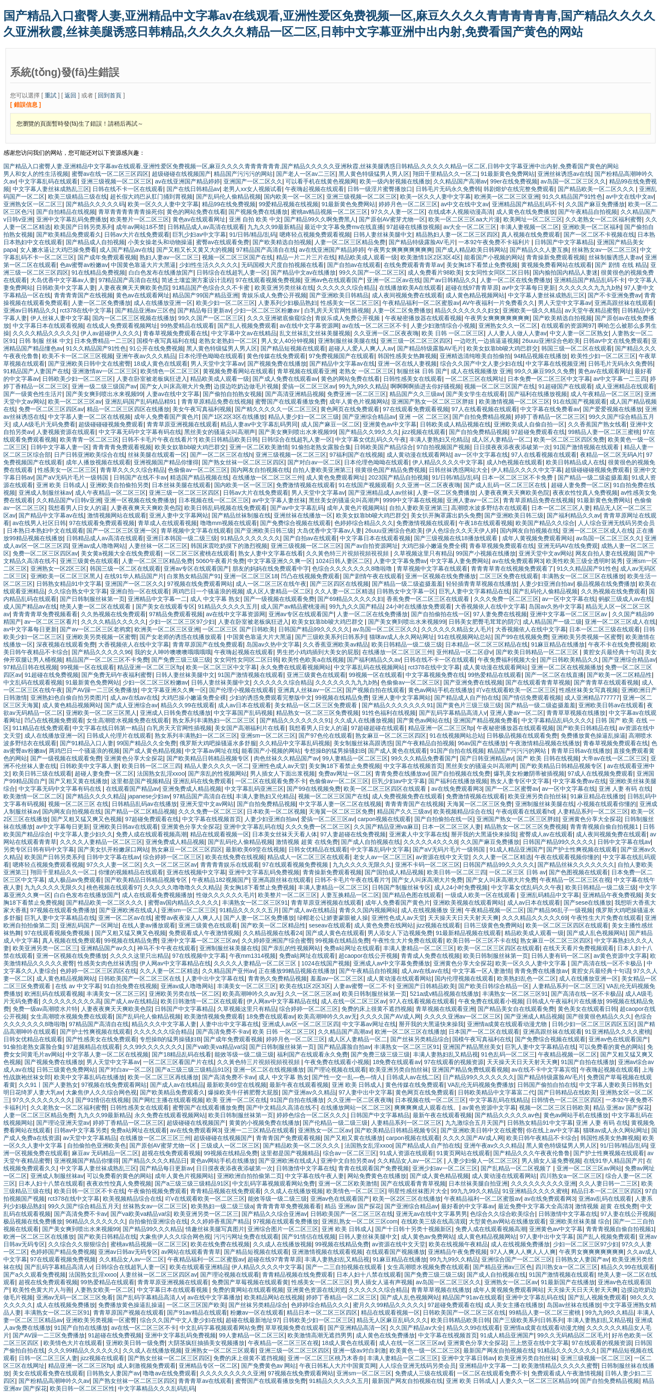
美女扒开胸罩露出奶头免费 (446, 515)
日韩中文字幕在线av (624, 841)
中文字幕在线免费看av (550, 409)
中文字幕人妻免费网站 (459, 561)
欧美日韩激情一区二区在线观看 (202, 1001)
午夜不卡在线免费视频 (617, 644)
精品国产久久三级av (416, 394)
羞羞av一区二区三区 (337, 978)
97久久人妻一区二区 (398, 211)
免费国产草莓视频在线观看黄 (250, 1282)
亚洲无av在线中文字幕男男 (431, 1213)
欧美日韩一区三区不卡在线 (481, 940)
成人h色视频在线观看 (514, 462)
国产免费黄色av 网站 (268, 1365)
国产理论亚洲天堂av (63, 1122)
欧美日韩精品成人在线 (575, 462)
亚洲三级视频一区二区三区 (116, 181)
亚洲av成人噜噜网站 (98, 545)
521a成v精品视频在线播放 (444, 993)
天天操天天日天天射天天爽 (463, 917)
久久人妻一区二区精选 (343, 591)
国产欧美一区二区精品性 (619, 674)
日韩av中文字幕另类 (80, 1130)
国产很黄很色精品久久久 (598, 1016)
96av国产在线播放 (482, 743)
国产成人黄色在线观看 (397, 750)
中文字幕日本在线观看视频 (48, 325)
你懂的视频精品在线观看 (130, 872)
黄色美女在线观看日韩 (587, 1008)
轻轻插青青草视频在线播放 (481, 583)
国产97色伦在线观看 (325, 735)
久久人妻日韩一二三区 (608, 1183)
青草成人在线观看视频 (167, 523)
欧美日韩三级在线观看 (42, 773)
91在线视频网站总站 (465, 636)
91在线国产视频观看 (580, 401)
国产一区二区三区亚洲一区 (121, 530)
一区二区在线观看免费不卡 (270, 781)
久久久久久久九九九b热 (590, 287)
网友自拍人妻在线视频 (604, 553)
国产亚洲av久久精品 (309, 1092)
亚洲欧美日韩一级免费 (135, 1342)
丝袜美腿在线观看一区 (157, 454)
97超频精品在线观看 (93, 1046)
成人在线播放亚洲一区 (163, 302)
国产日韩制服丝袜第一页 (92, 599)
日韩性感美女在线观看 (412, 378)
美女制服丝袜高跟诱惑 (362, 743)
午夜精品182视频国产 (220, 879)
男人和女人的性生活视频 (35, 173)
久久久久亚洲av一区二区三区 (462, 1016)
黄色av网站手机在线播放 (440, 690)
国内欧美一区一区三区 (293, 196)
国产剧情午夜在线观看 (372, 576)
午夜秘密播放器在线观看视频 (423, 318)
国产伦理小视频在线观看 (241, 690)
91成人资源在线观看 (406, 1153)
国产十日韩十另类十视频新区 (413, 1229)
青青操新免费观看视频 (555, 257)
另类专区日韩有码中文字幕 (38, 849)
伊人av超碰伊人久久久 (110, 333)
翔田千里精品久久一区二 (445, 173)
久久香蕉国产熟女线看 (597, 424)
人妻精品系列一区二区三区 (592, 811)
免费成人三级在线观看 (424, 1373)
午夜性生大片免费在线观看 (606, 917)
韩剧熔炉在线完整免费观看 (519, 189)
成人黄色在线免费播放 (525, 211)
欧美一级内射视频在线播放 (395, 181)
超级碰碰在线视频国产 (181, 173)
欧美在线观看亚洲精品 (198, 1267)
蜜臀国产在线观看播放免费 (290, 401)
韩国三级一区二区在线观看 (576, 348)
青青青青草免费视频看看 (45, 614)
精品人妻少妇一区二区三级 (303, 416)
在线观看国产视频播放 (395, 1251)
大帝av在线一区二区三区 (614, 758)
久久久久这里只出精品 (139, 955)
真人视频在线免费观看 (530, 234)
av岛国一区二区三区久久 (573, 181)
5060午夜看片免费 (220, 561)
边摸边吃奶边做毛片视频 (246, 386)
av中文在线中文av (630, 196)
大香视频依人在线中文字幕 (490, 606)
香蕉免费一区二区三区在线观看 (429, 599)
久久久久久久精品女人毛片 (456, 629)
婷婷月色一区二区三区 (408, 204)
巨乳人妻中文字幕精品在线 (474, 591)
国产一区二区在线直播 (554, 674)
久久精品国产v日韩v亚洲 (68, 500)
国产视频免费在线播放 (258, 211)
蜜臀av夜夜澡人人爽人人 (187, 917)
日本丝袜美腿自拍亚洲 (478, 1183)
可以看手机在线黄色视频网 (320, 181)
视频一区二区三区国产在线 (237, 257)
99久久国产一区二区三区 (372, 272)
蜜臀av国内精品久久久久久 (183, 902)
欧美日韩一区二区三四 (151, 766)
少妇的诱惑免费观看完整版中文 (270, 697)
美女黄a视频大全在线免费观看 (121, 553)
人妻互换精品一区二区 (349, 895)
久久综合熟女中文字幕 (77, 591)
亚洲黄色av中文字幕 (389, 424)
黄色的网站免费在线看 (196, 211)
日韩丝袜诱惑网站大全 (458, 469)
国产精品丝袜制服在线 (241, 515)
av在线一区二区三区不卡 (375, 325)
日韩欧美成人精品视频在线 (455, 424)
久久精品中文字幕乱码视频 (294, 743)
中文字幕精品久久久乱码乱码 (156, 1388)
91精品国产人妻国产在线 (36, 371)
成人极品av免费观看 (75, 879)
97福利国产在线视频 (356, 454)
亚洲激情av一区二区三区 (104, 371)
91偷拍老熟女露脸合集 (321, 447)
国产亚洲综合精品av (369, 416)
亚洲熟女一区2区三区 (58, 568)
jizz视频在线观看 (424, 432)
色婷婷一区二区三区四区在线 (98, 970)
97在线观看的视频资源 (454, 1062)
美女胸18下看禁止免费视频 (482, 264)
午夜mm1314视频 (252, 955)
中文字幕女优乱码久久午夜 (370, 439)
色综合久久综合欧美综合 (502, 1213)
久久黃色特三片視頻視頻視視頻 (348, 553)
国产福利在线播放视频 (537, 394)
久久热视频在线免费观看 (613, 591)
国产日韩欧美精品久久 (569, 659)
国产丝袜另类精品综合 (419, 1039)
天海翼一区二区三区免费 (479, 803)
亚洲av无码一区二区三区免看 (74, 1297)
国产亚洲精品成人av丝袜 (381, 492)
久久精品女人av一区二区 (410, 1160)
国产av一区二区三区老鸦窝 (95, 629)
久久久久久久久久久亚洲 (543, 1183)
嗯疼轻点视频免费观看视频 (314, 234)
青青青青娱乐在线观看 (229, 864)
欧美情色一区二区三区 (169, 371)
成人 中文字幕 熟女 (215, 599)
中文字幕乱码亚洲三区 (254, 788)
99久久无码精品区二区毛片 (573, 1335)
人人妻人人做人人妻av (517, 333)
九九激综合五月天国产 (474, 1122)
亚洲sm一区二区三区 (268, 735)
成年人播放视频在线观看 (98, 462)
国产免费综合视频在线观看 (295, 523)
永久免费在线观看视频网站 (295, 667)
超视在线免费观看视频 (171, 1153)
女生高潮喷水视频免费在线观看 (127, 720)
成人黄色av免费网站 (427, 1236)
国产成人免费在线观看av (285, 378)
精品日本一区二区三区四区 (606, 1191)
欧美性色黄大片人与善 (42, 1289)
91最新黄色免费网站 (508, 173)
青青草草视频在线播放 (575, 712)
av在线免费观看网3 (517, 561)
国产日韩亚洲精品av (486, 758)
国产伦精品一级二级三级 (335, 1122)
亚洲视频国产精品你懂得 (166, 462)
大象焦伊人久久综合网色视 (101, 1092)
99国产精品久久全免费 (147, 743)
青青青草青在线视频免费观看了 (512, 568)
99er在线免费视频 (513, 181)
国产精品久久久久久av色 (507, 1115)
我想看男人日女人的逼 (77, 507)
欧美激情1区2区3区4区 (430, 257)
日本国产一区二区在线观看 (484, 1031)
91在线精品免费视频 (99, 272)
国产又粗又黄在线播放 (77, 781)
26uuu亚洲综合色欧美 (551, 340)
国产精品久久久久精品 (95, 796)
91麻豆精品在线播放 (558, 644)
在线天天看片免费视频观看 (578, 948)
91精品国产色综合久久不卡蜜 (211, 287)
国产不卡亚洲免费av (614, 295)
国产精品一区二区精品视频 (140, 811)
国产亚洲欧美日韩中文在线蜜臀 (89, 363)
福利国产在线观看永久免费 (312, 1054)
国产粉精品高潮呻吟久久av (54, 1380)
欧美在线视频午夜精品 (458, 1244)
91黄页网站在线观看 (463, 1153)
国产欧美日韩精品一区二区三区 (538, 652)
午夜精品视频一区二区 (494, 910)
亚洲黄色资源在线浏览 (316, 1289)
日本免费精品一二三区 (103, 340)
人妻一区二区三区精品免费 (349, 242)
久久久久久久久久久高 (71, 1001)
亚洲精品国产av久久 (107, 948)
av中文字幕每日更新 (529, 287)
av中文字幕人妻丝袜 (279, 500)
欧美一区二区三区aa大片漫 (464, 219)
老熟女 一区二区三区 (366, 371)
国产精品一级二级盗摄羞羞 (593, 477)
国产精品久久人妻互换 (539, 249)
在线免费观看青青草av (413, 264)
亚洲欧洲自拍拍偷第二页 (249, 1175)
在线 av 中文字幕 (77, 986)
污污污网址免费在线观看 (246, 1236)
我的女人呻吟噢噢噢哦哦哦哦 (172, 652)
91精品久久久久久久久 (250, 538)
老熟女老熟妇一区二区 (228, 340)
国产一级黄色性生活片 (32, 394)
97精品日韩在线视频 (30, 667)
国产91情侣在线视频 (102, 1100)
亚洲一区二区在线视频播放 (566, 667)
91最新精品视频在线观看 (469, 933)
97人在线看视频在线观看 (484, 409)
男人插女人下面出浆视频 (282, 773)
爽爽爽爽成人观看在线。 (426, 1107)
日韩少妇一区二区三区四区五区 (593, 1024)
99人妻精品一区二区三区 (355, 758)
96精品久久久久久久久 (96, 1221)
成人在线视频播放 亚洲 (481, 371)
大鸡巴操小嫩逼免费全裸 (433, 545)
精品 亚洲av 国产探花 (621, 1107)
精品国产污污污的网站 (243, 173)
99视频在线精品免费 (342, 697)
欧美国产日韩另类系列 (83, 227)
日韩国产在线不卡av (140, 477)
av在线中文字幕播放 (214, 1297)
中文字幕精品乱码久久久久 (556, 720)
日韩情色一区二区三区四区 (566, 1100)
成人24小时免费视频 (461, 887)
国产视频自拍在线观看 (375, 690)
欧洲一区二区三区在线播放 (410, 1031)
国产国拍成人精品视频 (394, 872)
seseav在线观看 (330, 925)
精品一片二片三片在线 (305, 257)
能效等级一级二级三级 (244, 1054)
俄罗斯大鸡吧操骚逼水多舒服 (218, 743)
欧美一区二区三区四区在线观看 (386, 788)
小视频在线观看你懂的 (606, 803)
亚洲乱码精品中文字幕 (549, 895)
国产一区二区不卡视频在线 (599, 234)
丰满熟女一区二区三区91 (255, 902)
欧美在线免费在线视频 (234, 857)
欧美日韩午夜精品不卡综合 (541, 1138)
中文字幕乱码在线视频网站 (369, 667)
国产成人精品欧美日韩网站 (470, 249)
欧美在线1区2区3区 (304, 986)
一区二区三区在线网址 (474, 378)
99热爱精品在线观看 (188, 325)
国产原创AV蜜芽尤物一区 (392, 219)
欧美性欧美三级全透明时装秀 (584, 561)
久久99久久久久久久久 (153, 1046)
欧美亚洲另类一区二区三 (45, 948)
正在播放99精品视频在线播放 (297, 970)
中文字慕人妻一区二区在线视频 (89, 416)
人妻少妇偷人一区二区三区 (482, 1160)
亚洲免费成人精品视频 (191, 788)
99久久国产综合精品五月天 (84, 1206)
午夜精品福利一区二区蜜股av (420, 302)
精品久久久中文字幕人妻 (164, 1024)
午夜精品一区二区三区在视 (575, 879)
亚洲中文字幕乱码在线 (252, 826)
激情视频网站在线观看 (116, 515)
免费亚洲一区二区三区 (356, 394)
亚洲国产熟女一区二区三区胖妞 (433, 401)
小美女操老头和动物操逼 (160, 242)
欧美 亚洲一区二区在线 (236, 1100)
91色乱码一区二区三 (508, 1054)
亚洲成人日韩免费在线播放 (175, 712)
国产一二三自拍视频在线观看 (345, 1267)
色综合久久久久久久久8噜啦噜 (353, 568)
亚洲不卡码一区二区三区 (427, 864)
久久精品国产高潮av (460, 181)
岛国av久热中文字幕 (555, 606)
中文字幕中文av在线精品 (244, 333)
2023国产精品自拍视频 (398, 477)
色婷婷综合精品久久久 (363, 523)
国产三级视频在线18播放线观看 (456, 538)
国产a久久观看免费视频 (34, 1274)
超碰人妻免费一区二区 (580, 485)
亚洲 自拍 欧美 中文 (255, 219)
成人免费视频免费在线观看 (407, 796)
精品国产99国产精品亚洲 (205, 295)
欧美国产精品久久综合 (545, 523)
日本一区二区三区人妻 (560, 507)
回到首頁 (109, 95)
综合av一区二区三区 (349, 1153)
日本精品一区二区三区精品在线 (486, 644)
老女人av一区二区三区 (383, 857)
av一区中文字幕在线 (481, 454)
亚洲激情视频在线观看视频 (327, 1251)
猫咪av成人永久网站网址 (402, 636)
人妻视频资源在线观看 (65, 432)
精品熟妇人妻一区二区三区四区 (457, 234)
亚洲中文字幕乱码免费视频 (263, 872)
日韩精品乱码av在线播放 (144, 803)
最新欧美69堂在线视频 (255, 849)
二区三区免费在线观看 (508, 576)
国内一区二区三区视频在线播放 (133, 318)
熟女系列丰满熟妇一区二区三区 (214, 720)
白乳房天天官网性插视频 (336, 310)
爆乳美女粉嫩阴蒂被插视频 (529, 773)
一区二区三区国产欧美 (196, 1305)
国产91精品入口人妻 (87, 743)
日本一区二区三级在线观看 (604, 629)
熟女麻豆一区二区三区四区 (390, 735)
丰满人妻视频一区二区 (529, 227)
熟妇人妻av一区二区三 (169, 257)
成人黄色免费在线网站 (383, 925)
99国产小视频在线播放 (486, 553)
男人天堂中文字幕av (564, 302)
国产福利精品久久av (573, 515)
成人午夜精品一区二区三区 (605, 394)
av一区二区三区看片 (51, 621)
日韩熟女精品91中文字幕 (69, 583)
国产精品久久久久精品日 (154, 1160)
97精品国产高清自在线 (266, 249)
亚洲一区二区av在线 (393, 280)
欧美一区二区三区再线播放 (163, 1077)
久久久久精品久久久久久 (45, 333)
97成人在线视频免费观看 (600, 773)
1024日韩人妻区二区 (343, 561)
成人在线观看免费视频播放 (157, 895)
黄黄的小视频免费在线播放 (264, 1122)
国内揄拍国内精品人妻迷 (565, 272)
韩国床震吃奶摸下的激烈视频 (229, 545)
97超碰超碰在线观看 (378, 728)
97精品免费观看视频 (176, 614)
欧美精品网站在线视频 (273, 1297)
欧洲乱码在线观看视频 (53, 993)
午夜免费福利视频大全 (507, 659)
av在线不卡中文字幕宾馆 (544, 1069)
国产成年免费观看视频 (107, 257)
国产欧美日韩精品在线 (585, 728)
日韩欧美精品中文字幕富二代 (496, 1092)
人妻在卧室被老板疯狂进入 (151, 378)
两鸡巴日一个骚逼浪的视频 (207, 591)
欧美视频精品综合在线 (462, 811)
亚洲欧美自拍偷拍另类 (119, 485)
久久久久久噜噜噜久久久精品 (181, 887)
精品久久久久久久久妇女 (467, 310)
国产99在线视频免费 (521, 636)
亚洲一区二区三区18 (251, 576)
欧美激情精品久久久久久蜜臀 (559, 1365)
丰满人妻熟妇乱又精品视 (445, 1054)
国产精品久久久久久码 (95, 204)
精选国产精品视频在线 (199, 477)
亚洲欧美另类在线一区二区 (184, 993)
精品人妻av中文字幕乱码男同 (259, 424)
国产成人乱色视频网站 (596, 933)
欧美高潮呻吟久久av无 (252, 993)
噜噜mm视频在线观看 (228, 523)
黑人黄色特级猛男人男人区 (374, 173)
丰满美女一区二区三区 (246, 986)
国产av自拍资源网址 (371, 545)
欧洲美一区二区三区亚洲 (506, 196)
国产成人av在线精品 (309, 910)
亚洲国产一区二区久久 (252, 181)
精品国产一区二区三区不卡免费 (107, 659)
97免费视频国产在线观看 (341, 356)
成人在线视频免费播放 (520, 1244)
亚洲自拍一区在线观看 (139, 591)
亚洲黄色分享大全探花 (133, 758)
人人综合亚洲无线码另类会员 (616, 523)
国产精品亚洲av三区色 (145, 310)
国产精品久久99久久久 (369, 432)
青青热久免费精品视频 (277, 978)
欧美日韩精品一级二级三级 (406, 644)
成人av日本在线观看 (244, 705)
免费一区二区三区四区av (51, 409)
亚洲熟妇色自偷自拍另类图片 (68, 697)
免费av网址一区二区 (345, 773)
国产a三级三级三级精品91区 (192, 1069)
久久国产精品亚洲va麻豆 (386, 826)
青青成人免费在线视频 (430, 955)
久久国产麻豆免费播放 (595, 204)
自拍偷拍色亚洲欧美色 (96, 1145)
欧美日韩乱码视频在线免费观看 (225, 507)
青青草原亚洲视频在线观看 (182, 424)
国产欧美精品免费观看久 (68, 234)
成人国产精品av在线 (126, 249)
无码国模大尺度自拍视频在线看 (282, 264)
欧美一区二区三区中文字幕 (221, 667)
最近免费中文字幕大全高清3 (535, 1206)
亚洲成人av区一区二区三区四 (300, 1024)
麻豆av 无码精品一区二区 (105, 1153)
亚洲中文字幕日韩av (468, 1358)
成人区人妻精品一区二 (501, 439)
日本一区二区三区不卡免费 (518, 477)
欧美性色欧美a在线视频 (313, 659)
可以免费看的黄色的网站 (611, 1046)
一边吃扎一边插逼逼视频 (486, 340)
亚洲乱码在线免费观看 (202, 781)
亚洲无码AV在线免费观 (567, 545)
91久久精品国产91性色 (572, 196)
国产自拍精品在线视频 (65, 211)
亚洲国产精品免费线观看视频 (470, 1069)
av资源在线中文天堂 (442, 857)
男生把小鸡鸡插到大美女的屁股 (318, 652)
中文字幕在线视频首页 (413, 766)
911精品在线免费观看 (41, 728)
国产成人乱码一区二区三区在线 (506, 485)
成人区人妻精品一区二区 (278, 591)
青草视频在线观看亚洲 (306, 371)
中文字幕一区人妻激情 (481, 970)
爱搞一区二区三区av (309, 386)
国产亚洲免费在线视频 (472, 682)
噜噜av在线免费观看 (169, 1373)
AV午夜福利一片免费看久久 (498, 302)
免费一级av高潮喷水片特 (45, 1008)
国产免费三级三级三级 (180, 659)
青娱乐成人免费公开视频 (274, 295)
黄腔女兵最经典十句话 (612, 652)
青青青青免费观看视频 (121, 447)
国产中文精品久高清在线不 (281, 1107)
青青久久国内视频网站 (368, 910)
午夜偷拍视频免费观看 (157, 1191)
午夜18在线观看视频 (486, 523)
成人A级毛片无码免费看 (44, 424)
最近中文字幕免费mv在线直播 (343, 227)
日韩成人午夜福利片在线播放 (564, 1001)
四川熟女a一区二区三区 (571, 1175)
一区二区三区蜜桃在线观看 (199, 553)
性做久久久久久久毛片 (225, 895)
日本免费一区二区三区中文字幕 (549, 378)
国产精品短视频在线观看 (293, 348)
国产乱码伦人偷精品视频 (228, 196)
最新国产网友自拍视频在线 (498, 1350)
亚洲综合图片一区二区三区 (282, 1229)
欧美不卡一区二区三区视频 (77, 356)
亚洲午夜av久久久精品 (145, 356)
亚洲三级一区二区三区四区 (415, 340)
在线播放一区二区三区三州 (267, 477)
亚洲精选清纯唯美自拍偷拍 (475, 356)
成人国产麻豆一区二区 (330, 424)
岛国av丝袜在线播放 (573, 1305)
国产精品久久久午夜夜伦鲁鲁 (531, 1153)
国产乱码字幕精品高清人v (453, 712)
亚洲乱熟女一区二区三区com (360, 1221)
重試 (50, 95)
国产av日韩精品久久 (450, 280)
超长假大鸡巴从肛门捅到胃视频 (151, 196)
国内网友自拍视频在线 (260, 469)
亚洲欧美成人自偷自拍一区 (529, 424)
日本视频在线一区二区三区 (213, 500)
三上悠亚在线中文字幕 (539, 1342)
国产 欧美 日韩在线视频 (547, 758)
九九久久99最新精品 (274, 227)
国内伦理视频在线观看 (464, 978)
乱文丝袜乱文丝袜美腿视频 (314, 333)
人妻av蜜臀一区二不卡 (363, 986)
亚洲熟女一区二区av (325, 1130)
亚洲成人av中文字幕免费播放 (391, 963)
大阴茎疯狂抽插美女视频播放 (206, 1342)
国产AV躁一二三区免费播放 (102, 690)
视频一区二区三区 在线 (78, 803)
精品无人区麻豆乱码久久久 (392, 1320)
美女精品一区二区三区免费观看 (316, 705)
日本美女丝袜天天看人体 (284, 834)
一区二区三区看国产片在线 (178, 1062)
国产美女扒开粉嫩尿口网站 (113, 849)
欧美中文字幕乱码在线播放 (89, 1077)
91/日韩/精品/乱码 (252, 234)
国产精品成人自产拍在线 (466, 697)
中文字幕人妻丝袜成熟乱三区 (51, 189)
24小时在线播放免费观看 (419, 606)
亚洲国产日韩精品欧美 (425, 986)
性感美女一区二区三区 (349, 302)
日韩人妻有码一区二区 (560, 955)
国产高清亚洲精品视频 (294, 394)
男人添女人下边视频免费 (400, 933)
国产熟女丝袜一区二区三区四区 (243, 462)
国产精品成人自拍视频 (95, 242)
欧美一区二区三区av (75, 401)
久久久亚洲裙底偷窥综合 (279, 318)
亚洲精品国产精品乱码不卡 (527, 204)
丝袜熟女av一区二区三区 (604, 249)
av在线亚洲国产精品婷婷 (187, 181)
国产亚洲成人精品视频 (533, 1016)
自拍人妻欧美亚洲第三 (322, 469)
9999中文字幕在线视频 (413, 500)
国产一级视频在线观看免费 (279, 599)
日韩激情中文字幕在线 (305, 1168)
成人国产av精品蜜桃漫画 (293, 606)
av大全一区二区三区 (470, 227)
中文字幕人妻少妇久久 (83, 834)
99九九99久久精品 (363, 386)
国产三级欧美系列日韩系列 (330, 636)
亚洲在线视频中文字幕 (196, 872)
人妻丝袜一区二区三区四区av (158, 1274)
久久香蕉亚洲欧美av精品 (335, 644)
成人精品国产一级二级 (552, 621)
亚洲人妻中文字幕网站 (178, 515)
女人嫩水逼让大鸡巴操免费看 (58, 249)
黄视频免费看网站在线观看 (556, 264)
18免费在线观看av (270, 1016)
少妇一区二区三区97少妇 (182, 621)
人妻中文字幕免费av (400, 561)
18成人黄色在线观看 (161, 363)
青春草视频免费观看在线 (175, 333)
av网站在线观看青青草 (190, 1251)
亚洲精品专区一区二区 (208, 1365)
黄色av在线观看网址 (199, 219)
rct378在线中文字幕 (86, 310)
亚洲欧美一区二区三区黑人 (65, 576)
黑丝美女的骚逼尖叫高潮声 (219, 432)
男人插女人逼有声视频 (383, 1282)
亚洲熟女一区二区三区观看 (220, 1350)
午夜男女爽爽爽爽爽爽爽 (400, 249)
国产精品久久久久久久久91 (397, 705)
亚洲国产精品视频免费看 (485, 720)
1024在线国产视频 (325, 963)
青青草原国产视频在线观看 (128, 1312)
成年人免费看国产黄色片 (166, 416)
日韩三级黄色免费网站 (493, 925)
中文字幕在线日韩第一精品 (108, 728)
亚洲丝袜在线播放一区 (303, 515)
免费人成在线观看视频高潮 (151, 834)
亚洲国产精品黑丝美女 (472, 1046)
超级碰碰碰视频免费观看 (110, 424)
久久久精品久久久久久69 (535, 917)
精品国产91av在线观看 (472, 1297)
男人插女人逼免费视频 (550, 1160)
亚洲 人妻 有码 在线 (625, 788)
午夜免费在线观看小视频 (490, 1001)
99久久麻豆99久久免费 (544, 371)
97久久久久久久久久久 (43, 1100)
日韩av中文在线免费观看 (615, 340)
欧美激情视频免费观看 (213, 1016)
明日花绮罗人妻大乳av (33, 1092)
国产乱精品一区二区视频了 (517, 1168)
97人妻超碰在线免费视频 (353, 834)
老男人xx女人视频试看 (252, 189)
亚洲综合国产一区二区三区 (516, 1259)
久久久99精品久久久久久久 (84, 1350)
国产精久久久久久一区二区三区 (276, 409)
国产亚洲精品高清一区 (357, 1327)
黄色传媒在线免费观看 (276, 356)
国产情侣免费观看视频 (531, 697)
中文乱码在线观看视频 (32, 682)
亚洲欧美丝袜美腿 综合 (579, 1221)
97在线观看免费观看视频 (416, 409)
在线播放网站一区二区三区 (355, 1107)
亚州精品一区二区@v (464, 652)
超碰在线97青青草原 (472, 287)
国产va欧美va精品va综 (216, 1046)
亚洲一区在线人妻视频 (407, 363)
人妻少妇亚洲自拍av (546, 583)
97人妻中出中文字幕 (365, 1092)
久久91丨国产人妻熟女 (48, 1084)
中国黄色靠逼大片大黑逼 (143, 264)
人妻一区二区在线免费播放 (515, 280)
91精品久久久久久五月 (228, 606)
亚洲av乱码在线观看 (605, 1198)
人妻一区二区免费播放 (101, 302)
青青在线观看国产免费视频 (373, 1168)
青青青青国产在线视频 (83, 295)
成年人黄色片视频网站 (358, 401)
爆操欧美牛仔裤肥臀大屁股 (243, 1092)
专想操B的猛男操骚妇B (334, 750)
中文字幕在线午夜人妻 (314, 1175)
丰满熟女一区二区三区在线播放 (583, 576)
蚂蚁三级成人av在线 (625, 599)
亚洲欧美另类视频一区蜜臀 (101, 636)
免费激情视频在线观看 (305, 485)
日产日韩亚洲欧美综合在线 (89, 454)
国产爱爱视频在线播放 (612, 409)
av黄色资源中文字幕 (620, 955)
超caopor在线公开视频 (368, 955)
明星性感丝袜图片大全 (417, 1191)
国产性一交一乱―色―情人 (347, 1077)
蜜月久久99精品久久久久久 (389, 1305)
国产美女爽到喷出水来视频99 (104, 394)
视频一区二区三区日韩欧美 (554, 1107)
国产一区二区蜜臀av (512, 788)
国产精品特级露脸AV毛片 (422, 242)
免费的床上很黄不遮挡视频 (376, 1008)
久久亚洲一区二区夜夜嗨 (386, 333)
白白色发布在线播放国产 (161, 272)
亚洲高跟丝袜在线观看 (623, 302)
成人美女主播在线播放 (513, 1305)
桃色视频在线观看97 (113, 887)
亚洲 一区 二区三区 (424, 416)
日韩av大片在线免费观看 (136, 234)
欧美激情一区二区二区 (32, 796)
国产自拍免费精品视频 (481, 416)
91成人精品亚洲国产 (516, 849)
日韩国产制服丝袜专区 (401, 887)
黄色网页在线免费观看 (349, 409)
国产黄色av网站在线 (423, 720)
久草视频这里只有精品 (423, 553)
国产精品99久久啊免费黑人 (320, 219)
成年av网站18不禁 (140, 227)
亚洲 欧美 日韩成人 (61, 485)
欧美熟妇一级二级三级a (222, 1206)
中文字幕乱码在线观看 (48, 181)
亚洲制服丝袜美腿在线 (347, 340)
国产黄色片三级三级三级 (468, 705)
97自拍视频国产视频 (443, 447)
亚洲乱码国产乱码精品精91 (141, 401)
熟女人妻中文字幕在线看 (270, 553)
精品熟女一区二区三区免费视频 (317, 712)
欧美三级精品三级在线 (77, 196)
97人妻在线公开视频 (628, 1213)
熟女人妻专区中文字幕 (519, 781)
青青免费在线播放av (401, 773)
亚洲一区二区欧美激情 (258, 447)
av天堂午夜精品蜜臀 (591, 310)
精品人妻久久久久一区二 (216, 766)
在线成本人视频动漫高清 (460, 211)
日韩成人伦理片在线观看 (118, 735)
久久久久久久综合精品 (346, 287)
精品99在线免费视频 (229, 204)
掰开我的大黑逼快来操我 (483, 834)
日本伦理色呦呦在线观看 (210, 356)
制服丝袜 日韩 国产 (422, 371)
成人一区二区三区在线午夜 (271, 583)
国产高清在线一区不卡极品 (607, 963)
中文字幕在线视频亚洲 (555, 363)
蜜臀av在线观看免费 (223, 242)
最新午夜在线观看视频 (298, 1084)
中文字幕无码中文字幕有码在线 (140, 432)
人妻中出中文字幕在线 (215, 978)
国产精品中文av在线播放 (303, 272)
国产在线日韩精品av (193, 189)
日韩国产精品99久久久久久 (314, 629)
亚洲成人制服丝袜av (45, 492)
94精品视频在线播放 (541, 356)
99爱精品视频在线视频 (289, 204)
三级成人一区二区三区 (230, 1145)
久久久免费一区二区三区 (506, 599)
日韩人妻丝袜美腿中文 (382, 234)
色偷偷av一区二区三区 (197, 469)
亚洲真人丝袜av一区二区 (310, 690)
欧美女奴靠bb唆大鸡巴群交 (502, 348)
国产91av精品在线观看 (197, 1312)
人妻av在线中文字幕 (173, 394)
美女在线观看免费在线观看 (48, 1373)
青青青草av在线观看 (205, 1380)
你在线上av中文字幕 (553, 1130)
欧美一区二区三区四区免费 (569, 439)
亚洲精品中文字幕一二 (157, 599)
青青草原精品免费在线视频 (216, 401)
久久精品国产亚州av (228, 970)
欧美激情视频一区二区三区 (514, 401)
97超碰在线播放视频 (414, 227)
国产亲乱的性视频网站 (217, 773)
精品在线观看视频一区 (219, 834)
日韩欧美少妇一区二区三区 (77, 378)
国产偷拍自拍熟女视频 (232, 394)
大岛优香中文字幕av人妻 (63, 280)
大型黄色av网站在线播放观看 (507, 1221)
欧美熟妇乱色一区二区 (526, 978)
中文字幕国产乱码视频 (243, 712)
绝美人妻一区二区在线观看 (96, 606)
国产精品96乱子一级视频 (560, 910)
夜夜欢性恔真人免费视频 (585, 492)
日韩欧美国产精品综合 (383, 447)
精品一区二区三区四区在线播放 (128, 409)
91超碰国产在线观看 (565, 386)
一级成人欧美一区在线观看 (481, 895)
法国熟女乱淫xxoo (161, 773)
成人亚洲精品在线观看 (624, 386)
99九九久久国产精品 (356, 606)
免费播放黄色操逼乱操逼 (593, 735)
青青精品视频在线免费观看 (225, 1191)
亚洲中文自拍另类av (347, 1160)
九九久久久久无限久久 (362, 864)
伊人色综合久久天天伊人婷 (461, 530)
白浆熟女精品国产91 (194, 576)
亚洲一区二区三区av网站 (589, 1168)
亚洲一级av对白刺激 (359, 1350)
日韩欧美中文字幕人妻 (65, 287)
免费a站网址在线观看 (352, 948)
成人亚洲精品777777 (592, 697)
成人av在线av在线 (134, 697)
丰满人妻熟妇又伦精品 (438, 439)
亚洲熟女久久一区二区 (507, 325)
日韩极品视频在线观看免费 (521, 735)
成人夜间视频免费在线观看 (407, 295)
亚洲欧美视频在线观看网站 (468, 902)
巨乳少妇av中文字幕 (199, 234)
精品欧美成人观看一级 (367, 257)
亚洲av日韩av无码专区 (128, 1251)
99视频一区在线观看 (87, 667)
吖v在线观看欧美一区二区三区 (516, 690)
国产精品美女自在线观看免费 (516, 1008)
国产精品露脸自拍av (344, 1046)
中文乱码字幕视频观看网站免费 (273, 1183)
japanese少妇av (149, 796)
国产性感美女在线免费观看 (101, 1039)
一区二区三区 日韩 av (517, 872)
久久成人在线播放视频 (363, 720)
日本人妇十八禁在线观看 (51, 1183)
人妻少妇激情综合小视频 (443, 325)
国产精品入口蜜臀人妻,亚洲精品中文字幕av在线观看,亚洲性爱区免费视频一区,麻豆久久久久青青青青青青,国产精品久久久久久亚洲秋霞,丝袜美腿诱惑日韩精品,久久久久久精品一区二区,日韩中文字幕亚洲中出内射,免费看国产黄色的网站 (311, 166)
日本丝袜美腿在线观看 (181, 485)
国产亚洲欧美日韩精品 (338, 295)
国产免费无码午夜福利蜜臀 (116, 674)
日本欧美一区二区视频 (276, 811)
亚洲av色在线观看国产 (334, 280)
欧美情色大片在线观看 (72, 1342)
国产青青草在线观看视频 (606, 682)
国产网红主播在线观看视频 (167, 1100)
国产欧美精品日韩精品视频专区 (209, 758)
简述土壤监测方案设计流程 (196, 280)
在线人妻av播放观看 (148, 925)
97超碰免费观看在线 (538, 432)
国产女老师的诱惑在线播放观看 (182, 636)
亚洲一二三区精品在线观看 (259, 1130)
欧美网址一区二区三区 (532, 219)
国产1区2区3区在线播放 (233, 416)
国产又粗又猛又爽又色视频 (86, 819)
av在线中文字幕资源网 (309, 325)
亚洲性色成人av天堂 (279, 766)
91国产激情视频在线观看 (587, 447)
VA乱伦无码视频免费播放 (481, 1084)
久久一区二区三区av (170, 864)
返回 (70, 95)
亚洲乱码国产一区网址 (89, 925)
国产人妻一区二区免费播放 (258, 917)
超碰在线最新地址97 (252, 1320)
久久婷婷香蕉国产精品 (220, 1221)
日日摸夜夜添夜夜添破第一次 (511, 447)
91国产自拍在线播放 (588, 1062)
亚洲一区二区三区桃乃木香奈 (326, 1358)
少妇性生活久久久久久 (208, 264)
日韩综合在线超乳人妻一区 (231, 272)
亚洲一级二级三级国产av (104, 386)
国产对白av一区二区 (314, 462)
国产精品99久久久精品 (153, 1229)
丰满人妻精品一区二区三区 (333, 887)
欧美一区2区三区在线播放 (407, 1198)
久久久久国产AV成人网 (390, 1016)
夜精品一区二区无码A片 (611, 454)
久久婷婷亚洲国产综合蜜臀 (277, 940)
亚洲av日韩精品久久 (30, 310)
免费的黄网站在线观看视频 (247, 1289)
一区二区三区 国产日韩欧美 (238, 629)
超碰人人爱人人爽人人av (361, 348)
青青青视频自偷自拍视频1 (605, 826)
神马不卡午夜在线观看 (166, 948)
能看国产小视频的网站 (493, 257)
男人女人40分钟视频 (288, 340)
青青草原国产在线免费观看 (207, 644)
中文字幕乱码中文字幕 (379, 849)
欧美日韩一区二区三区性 (82, 1388)
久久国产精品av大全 (416, 1327)
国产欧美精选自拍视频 (282, 242)
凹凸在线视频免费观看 (310, 576)
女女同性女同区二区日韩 (497, 272)
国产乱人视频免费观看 (247, 325)
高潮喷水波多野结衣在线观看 (489, 507)
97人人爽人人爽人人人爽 (523, 1251)
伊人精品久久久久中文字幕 (447, 462)
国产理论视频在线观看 (336, 1069)
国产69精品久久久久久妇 (350, 599)
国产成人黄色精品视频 (152, 750)
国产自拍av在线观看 (354, 264)
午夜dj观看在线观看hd (525, 811)
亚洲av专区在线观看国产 (196, 568)
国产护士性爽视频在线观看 (581, 849)
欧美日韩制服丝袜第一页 (495, 955)
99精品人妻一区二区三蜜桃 (604, 432)
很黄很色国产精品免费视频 (390, 469)
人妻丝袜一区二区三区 (158, 545)
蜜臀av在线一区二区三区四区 (110, 173)
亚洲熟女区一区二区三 (32, 204)
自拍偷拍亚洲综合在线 (158, 1221)
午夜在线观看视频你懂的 (567, 857)
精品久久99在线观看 (188, 705)
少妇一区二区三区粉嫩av (267, 310)
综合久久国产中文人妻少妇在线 (481, 363)
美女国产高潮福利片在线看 (250, 728)
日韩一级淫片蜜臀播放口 (379, 189)
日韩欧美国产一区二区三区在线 (140, 978)
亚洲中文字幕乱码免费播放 (71, 219)
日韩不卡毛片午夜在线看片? (159, 439)
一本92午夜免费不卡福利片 (494, 242)
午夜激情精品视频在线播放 (544, 743)
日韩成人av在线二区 (413, 1077)
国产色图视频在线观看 (578, 872)
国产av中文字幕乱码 (297, 507)
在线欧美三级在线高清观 (433, 1221)
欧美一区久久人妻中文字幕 (435, 196)
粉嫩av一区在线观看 (257, 1312)
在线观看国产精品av (132, 788)
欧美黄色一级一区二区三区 (425, 1350)
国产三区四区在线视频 (339, 583)
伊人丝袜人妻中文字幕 (59, 318)
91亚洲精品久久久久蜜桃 (617, 1031)
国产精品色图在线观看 (411, 895)
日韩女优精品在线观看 (317, 849)
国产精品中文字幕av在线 (342, 363)
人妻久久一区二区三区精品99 (538, 1380)
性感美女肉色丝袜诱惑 (107, 963)
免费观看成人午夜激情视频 (204, 933)
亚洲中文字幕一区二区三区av (569, 614)
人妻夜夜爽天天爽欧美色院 (133, 287)
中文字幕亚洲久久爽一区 (279, 561)
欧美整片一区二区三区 (139, 219)
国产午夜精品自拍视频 (587, 211)
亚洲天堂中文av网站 (545, 553)
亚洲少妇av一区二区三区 (445, 1168)
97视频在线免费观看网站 (200, 583)
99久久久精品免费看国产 (424, 758)
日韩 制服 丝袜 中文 (45, 340)
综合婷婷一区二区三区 (172, 857)
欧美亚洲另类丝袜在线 (284, 287)
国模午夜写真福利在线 (166, 340)
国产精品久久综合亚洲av (274, 1213)
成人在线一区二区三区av (353, 1001)
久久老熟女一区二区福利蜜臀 (603, 219)
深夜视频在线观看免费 (65, 644)
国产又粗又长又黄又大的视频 (194, 249)
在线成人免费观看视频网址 (121, 325)
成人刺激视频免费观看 (146, 1365)
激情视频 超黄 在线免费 (307, 841)
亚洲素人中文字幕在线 (418, 834)
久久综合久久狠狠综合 (77, 1244)
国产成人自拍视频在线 (370, 841)
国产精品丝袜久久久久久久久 (575, 864)
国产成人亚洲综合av (131, 705)
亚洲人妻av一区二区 (473, 500)
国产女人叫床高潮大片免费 (175, 386)
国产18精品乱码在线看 (182, 1054)
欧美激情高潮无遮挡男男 (320, 1335)
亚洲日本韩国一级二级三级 (181, 538)
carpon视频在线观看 (384, 819)
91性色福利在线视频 (389, 712)
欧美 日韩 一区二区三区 (453, 333)
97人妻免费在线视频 (500, 614)
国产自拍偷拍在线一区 (440, 614)
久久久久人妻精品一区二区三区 (101, 841)
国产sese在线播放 (588, 902)
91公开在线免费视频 (156, 348)
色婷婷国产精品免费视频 (62, 1251)
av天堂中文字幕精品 (89, 1138)
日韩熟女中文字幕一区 (405, 591)
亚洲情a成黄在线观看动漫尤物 (508, 1024)
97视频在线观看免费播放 (63, 910)
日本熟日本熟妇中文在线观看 (45, 530)
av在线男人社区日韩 (39, 523)
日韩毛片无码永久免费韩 (448, 189)
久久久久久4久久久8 (430, 841)
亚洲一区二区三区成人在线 (597, 530)
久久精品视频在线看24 (273, 933)
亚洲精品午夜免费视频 (612, 895)
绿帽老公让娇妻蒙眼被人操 (332, 917)
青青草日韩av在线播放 (580, 750)
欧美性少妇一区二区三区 (603, 356)
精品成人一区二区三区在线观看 (308, 857)
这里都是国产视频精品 (140, 781)
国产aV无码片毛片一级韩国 (73, 477)
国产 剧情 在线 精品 (621, 264)
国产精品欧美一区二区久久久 (597, 189)
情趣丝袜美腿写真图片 (215, 1229)
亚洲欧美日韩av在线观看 (611, 705)
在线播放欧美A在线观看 (410, 287)
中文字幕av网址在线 (212, 750)
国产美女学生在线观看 (475, 394)
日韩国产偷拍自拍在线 (546, 1084)
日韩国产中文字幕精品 (564, 242)
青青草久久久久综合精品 (132, 469)
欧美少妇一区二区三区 (225, 302)
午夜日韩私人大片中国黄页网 (337, 1365)
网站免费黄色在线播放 (376, 1175)
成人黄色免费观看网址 (335, 477)
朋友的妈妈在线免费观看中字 (270, 568)
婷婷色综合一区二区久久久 (312, 1115)
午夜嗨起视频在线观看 (314, 189)
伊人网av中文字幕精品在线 (175, 963)
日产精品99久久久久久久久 (478, 1077)
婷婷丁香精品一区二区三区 (550, 416)
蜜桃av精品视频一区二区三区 (329, 211)
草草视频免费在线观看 (294, 1327)
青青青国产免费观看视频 (288, 1138)
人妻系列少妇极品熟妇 (287, 302)
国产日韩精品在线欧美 (567, 1092)
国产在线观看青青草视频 (537, 682)
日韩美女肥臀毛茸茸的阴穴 (484, 621)
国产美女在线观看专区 (165, 606)
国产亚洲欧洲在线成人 (128, 910)
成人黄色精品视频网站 (475, 295)
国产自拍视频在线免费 (460, 773)
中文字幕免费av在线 (579, 781)
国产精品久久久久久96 (102, 652)
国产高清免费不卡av (223, 1031)
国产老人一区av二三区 (306, 173)
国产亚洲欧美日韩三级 (513, 515)
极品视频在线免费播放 (606, 583)
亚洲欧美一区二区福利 (591, 227)
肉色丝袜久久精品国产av (286, 758)
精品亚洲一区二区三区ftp (150, 667)
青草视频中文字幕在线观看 (196, 530)
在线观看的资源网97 (568, 325)
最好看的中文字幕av (467, 1206)
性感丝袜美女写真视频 (588, 690)
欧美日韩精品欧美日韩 (228, 439)
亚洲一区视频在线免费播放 (139, 500)
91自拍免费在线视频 (131, 986)
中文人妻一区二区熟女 (579, 333)
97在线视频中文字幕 (199, 955)
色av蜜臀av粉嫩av (84, 264)
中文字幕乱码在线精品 (498, 1100)
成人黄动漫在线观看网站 (419, 454)
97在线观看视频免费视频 (268, 280)
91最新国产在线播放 (568, 1282)
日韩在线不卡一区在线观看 (127, 189)
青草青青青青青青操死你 (130, 211)
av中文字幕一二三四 (620, 378)
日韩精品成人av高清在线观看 (206, 227)
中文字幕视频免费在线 (435, 674)
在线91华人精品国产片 (134, 576)
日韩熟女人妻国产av (582, 1259)
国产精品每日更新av (204, 310)
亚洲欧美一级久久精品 (532, 310)
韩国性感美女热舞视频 (407, 356)
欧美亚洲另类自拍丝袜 (537, 796)
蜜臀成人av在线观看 (546, 834)
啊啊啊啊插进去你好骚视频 (425, 386)
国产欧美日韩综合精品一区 (493, 986)
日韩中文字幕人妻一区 (59, 447)
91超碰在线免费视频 (51, 674)
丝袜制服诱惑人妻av (615, 257)
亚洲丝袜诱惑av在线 (564, 173)
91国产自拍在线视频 (457, 750)
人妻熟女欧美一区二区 (104, 1289)
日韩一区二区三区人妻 (48, 1358)
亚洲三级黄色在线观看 (89, 561)
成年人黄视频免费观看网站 (537, 538)
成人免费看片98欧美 (435, 272)
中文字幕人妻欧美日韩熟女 (614, 1084)
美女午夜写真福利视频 (201, 409)
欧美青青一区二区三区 (89, 439)
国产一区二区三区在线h (221, 454)
